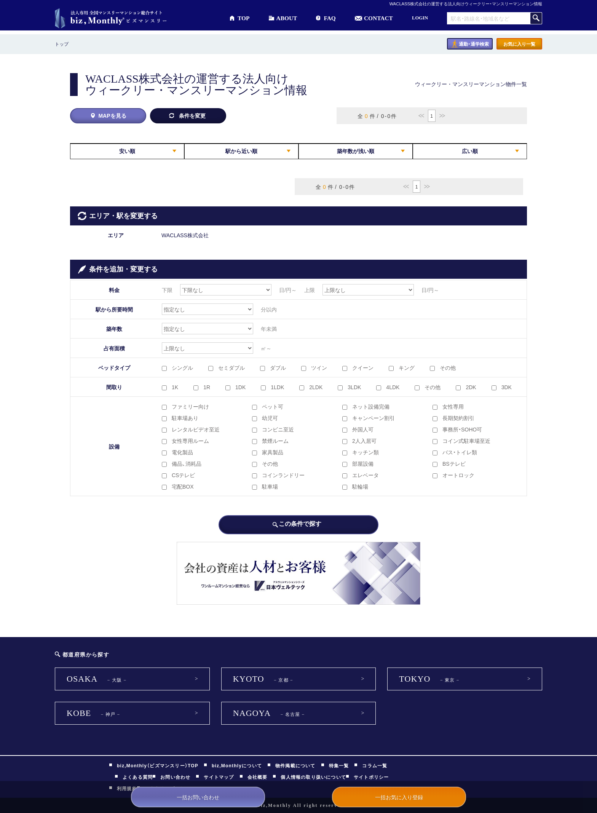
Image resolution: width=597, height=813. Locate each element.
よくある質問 (138, 776)
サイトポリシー (371, 776)
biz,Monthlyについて (237, 765)
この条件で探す (300, 523)
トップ (62, 43)
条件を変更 (192, 115)
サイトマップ (219, 776)
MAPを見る (112, 115)
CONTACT (378, 18)
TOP (243, 18)
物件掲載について (295, 765)
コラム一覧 (374, 765)
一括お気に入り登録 (399, 797)
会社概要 (257, 776)
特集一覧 (339, 765)
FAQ (329, 18)
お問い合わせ (175, 776)
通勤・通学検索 (474, 43)
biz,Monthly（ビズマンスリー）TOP (157, 765)
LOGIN (420, 18)
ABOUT (286, 18)
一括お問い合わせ (198, 797)
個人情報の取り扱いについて (313, 776)
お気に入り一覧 (519, 43)
